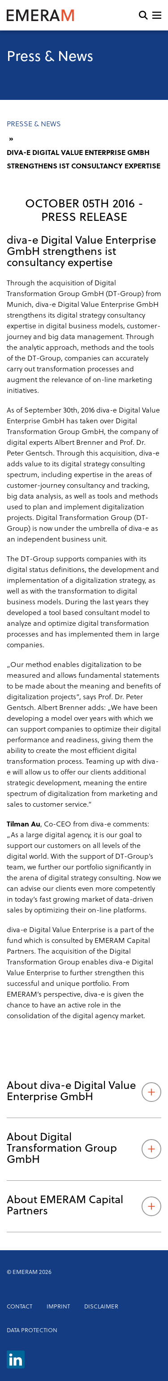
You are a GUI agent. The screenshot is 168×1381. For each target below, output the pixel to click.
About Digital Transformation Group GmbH (84, 1149)
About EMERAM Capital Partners (84, 1206)
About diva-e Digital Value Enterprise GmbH (84, 1092)
